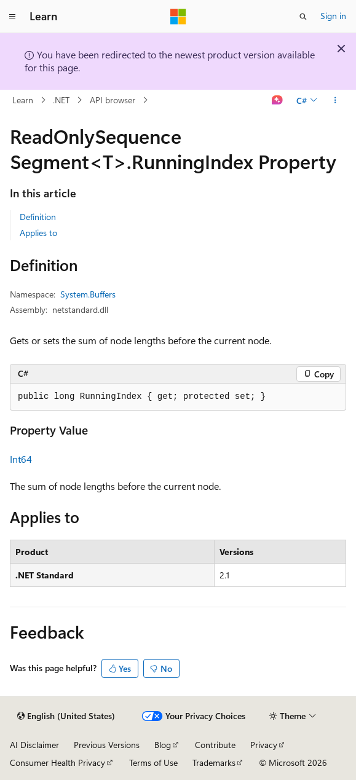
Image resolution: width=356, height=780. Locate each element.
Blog (162, 744)
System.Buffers (88, 294)
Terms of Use (153, 762)
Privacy (263, 744)
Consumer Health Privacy (57, 762)
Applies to (38, 232)
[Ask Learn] (278, 100)
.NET (61, 100)
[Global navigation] (12, 17)
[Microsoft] (178, 17)
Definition (38, 217)
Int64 (21, 458)
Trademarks (213, 762)
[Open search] (303, 17)
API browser (112, 100)
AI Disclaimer (34, 744)
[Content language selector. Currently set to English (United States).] (66, 716)
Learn (22, 100)
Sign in (333, 16)
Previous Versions (107, 744)
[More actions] (335, 100)
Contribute (215, 744)
